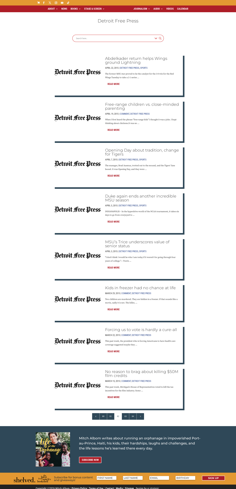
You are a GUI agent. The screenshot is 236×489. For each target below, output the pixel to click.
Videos (170, 8)
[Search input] (114, 36)
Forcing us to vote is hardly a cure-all (141, 327)
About (51, 8)
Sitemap (129, 485)
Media (119, 485)
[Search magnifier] (160, 36)
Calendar (182, 8)
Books (74, 8)
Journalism (140, 8)
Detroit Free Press (129, 65)
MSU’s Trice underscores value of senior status (137, 241)
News (64, 8)
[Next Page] (140, 413)
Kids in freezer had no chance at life (140, 285)
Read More (114, 81)
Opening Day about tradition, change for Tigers (142, 149)
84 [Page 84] (133, 413)
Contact (109, 485)
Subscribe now (90, 457)
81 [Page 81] (111, 413)
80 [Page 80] (103, 413)
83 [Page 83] (125, 413)
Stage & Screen (93, 8)
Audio (156, 8)
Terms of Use (96, 485)
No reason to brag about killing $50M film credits (141, 371)
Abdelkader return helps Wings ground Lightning (136, 57)
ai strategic (153, 485)
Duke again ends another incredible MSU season (140, 195)
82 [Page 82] (118, 413)
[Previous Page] (96, 413)
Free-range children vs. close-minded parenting (142, 103)
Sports (144, 65)
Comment (124, 111)
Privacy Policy (79, 485)
